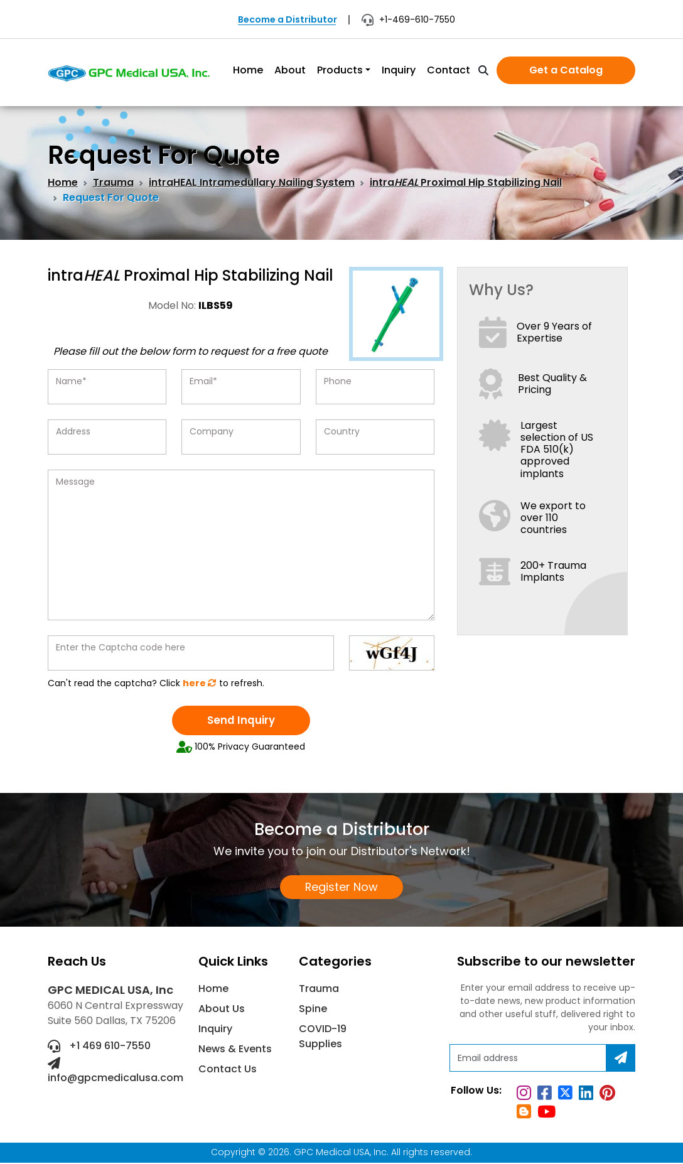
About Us (221, 1010)
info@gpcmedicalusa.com (115, 1072)
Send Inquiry (241, 721)
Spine (313, 1010)
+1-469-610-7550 (408, 19)
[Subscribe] (620, 1060)
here (200, 683)
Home (248, 70)
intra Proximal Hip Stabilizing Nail (466, 182)
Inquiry (399, 70)
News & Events (235, 1050)
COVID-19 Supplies (323, 1038)
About (290, 70)
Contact (448, 70)
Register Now (342, 888)
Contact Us (227, 1071)
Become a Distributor (287, 19)
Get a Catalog (566, 70)
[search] (483, 71)
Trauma (113, 182)
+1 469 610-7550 (99, 1047)
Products (340, 70)
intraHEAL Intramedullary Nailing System (252, 182)
